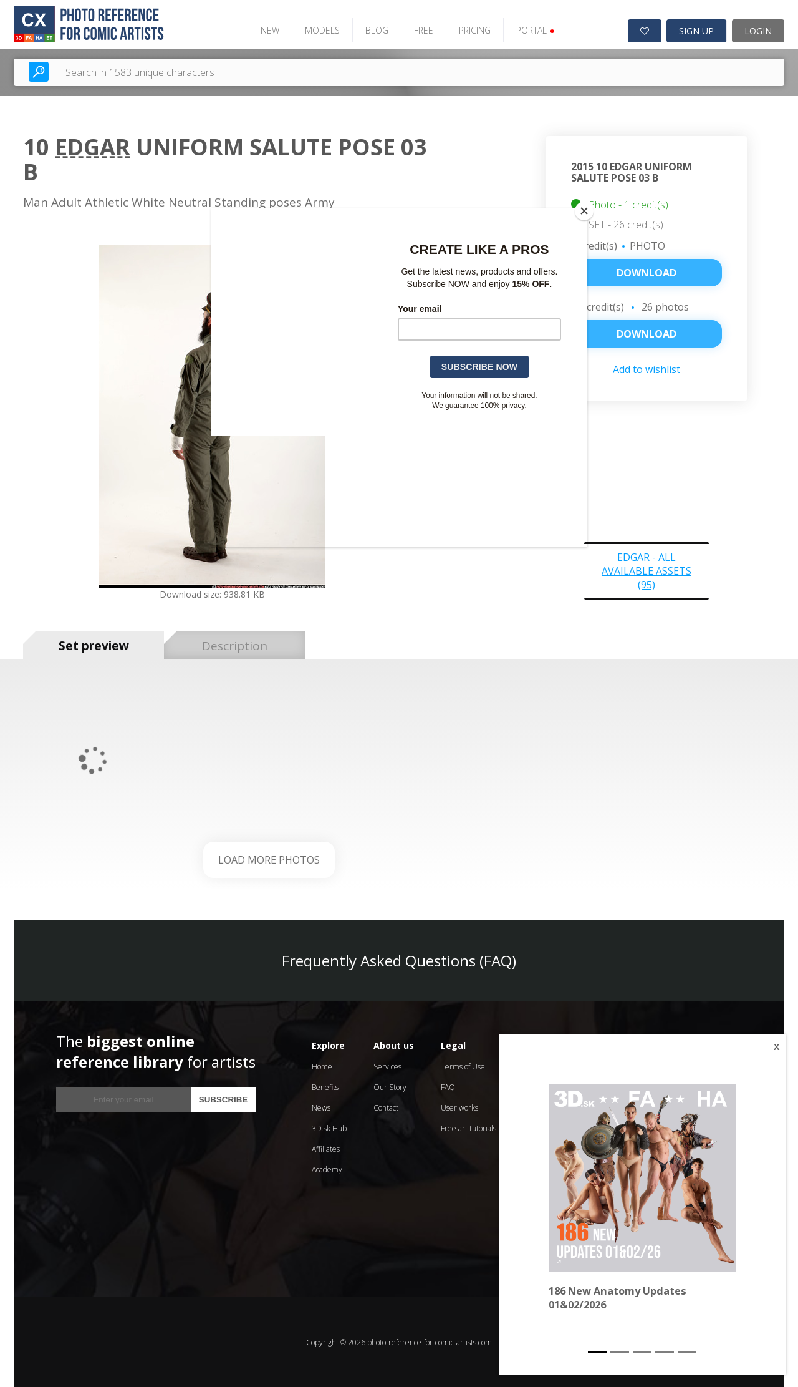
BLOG (375, 30)
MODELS (320, 30)
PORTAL (533, 30)
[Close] (584, 211)
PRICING (473, 30)
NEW (268, 30)
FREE (421, 30)
